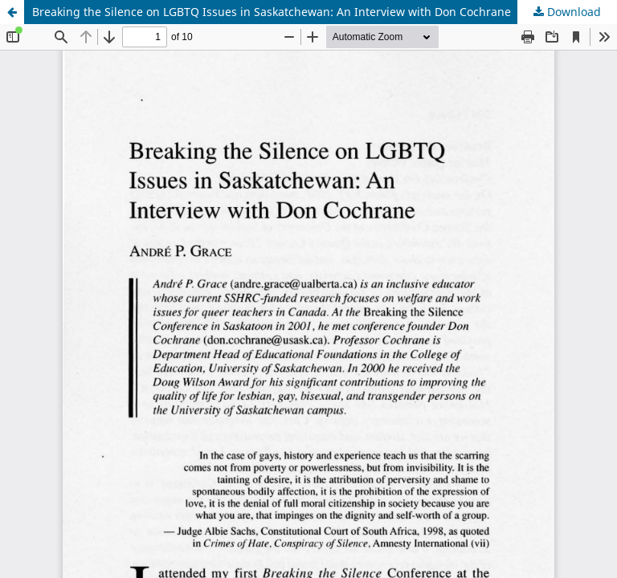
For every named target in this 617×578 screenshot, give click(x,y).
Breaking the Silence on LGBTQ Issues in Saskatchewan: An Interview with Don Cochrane (271, 11)
